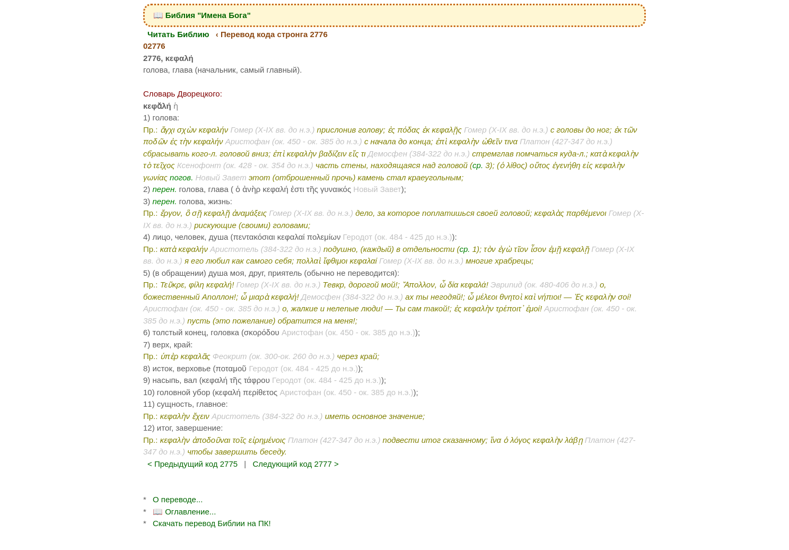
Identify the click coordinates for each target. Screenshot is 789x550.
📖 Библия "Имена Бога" (202, 15)
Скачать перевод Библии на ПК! (212, 523)
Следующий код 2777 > (295, 463)
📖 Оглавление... (184, 511)
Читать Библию (178, 34)
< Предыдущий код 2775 (192, 463)
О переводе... (178, 499)
